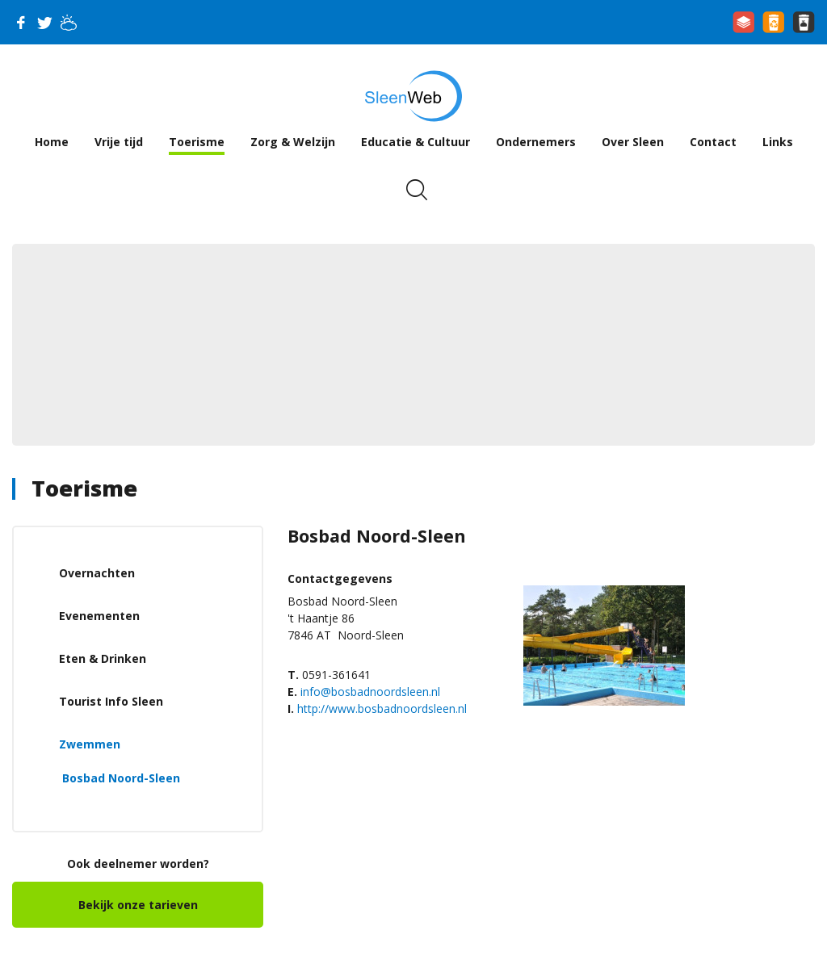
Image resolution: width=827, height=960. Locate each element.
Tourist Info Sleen (111, 701)
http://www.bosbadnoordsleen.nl (382, 708)
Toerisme (197, 141)
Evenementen (99, 615)
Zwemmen (89, 744)
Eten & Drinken (102, 658)
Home (52, 141)
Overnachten (97, 573)
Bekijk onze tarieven (138, 904)
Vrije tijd (118, 141)
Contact (713, 141)
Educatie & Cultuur (415, 141)
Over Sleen (633, 141)
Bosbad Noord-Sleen (121, 778)
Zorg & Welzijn (292, 141)
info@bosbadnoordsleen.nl (370, 691)
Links (777, 141)
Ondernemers (536, 141)
